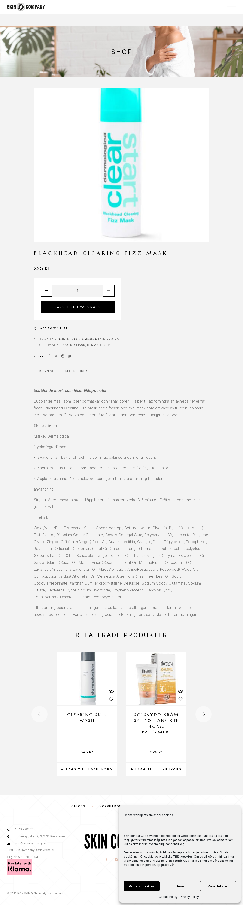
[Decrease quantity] (46, 291)
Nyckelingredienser (50, 446)
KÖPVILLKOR (111, 806)
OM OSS (78, 806)
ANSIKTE (62, 338)
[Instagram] (117, 860)
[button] (87, 769)
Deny (180, 886)
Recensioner (76, 371)
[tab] (44, 374)
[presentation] (39, 714)
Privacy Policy (189, 897)
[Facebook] (107, 860)
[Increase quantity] (109, 291)
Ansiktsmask (82, 338)
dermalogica (99, 345)
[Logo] (26, 7)
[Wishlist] (51, 328)
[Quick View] (111, 691)
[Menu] (231, 7)
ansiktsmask (74, 345)
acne (56, 345)
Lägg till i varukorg (78, 307)
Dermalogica (107, 338)
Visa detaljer (218, 886)
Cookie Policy (168, 897)
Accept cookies (142, 886)
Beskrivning (44, 371)
